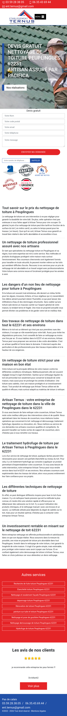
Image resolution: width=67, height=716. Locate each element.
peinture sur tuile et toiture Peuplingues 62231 (33, 612)
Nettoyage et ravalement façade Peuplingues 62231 (33, 595)
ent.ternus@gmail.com (18, 6)
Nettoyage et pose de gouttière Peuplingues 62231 (33, 617)
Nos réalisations (15, 87)
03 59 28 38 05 (13, 2)
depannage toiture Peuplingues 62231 (33, 600)
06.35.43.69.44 (34, 703)
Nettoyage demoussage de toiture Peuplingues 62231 (33, 623)
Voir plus (33, 686)
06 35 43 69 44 (40, 2)
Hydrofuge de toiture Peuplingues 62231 (33, 628)
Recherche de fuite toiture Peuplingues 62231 (33, 584)
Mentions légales (38, 711)
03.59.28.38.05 (11, 703)
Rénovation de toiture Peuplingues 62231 (33, 606)
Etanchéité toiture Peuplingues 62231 (33, 589)
